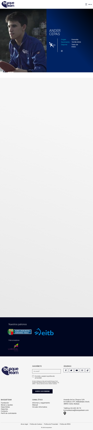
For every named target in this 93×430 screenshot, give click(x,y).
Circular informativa (39, 407)
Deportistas (5, 407)
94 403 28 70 (76, 408)
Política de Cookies (36, 424)
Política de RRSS (65, 424)
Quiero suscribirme (42, 391)
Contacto (4, 411)
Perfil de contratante (8, 413)
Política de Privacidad (51, 424)
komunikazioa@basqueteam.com (76, 410)
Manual (35, 405)
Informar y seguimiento (41, 403)
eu (91, 4)
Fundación (5, 403)
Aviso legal (24, 424)
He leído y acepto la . (45, 377)
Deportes (4, 409)
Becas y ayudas (7, 405)
